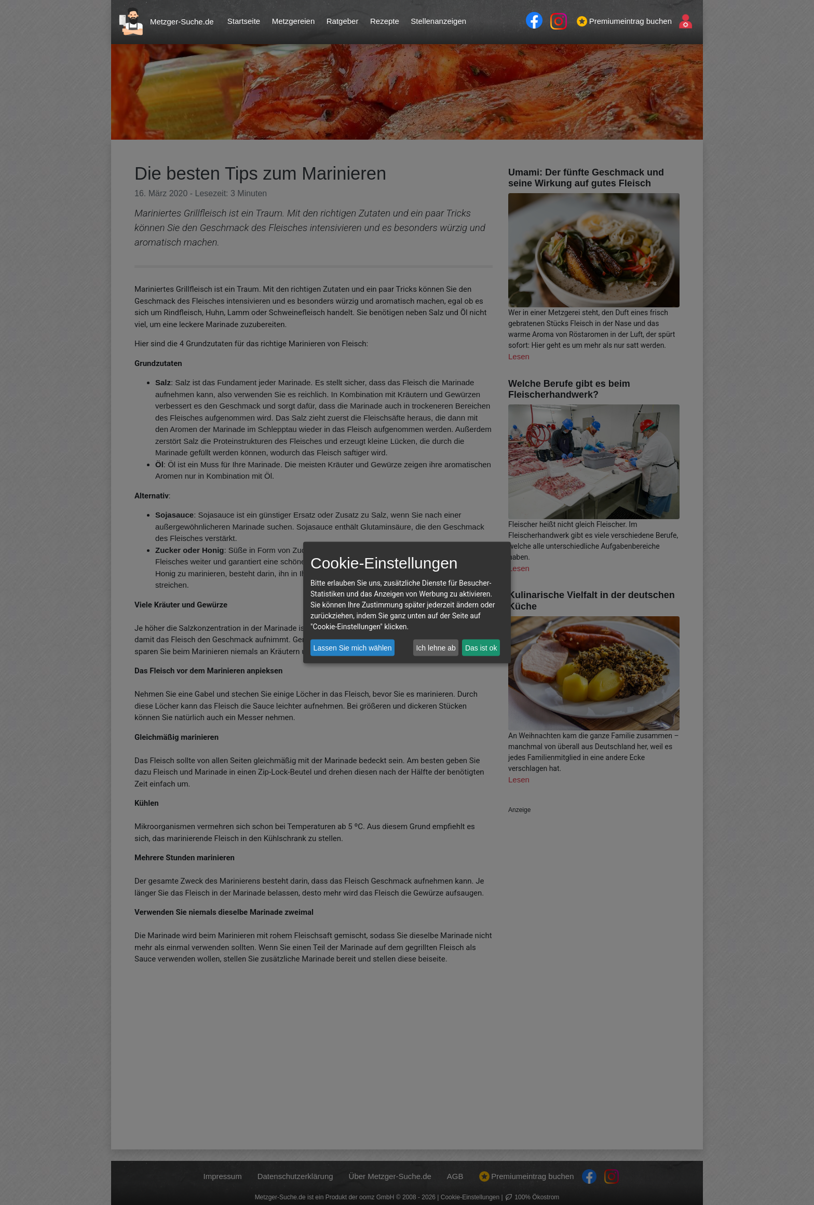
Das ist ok (481, 647)
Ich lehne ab (435, 647)
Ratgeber (343, 21)
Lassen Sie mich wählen (353, 647)
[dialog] (407, 602)
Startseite (243, 21)
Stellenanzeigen (438, 21)
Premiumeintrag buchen (624, 21)
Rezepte (384, 21)
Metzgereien (293, 21)
